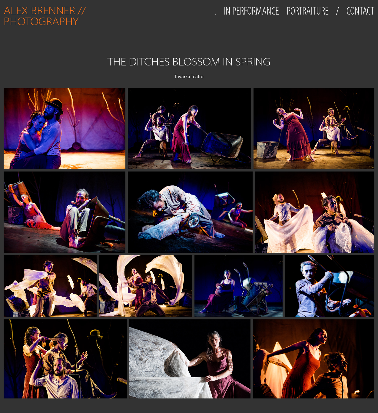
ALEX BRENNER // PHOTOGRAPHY (46, 16)
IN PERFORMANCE (251, 11)
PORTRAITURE (308, 11)
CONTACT (360, 11)
